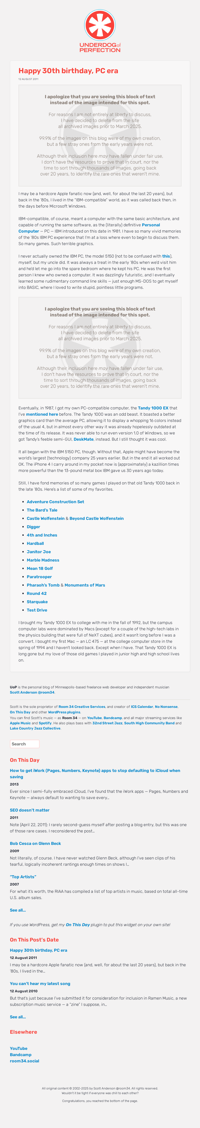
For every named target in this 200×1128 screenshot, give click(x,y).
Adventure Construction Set (55, 501)
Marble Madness (43, 560)
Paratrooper (39, 576)
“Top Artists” (23, 876)
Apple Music (20, 723)
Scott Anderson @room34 (32, 692)
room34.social (24, 1060)
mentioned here (42, 414)
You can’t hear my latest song (40, 983)
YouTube (94, 718)
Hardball (35, 543)
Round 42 (37, 593)
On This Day (20, 712)
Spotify (45, 723)
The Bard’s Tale (42, 510)
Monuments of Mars (85, 585)
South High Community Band (149, 723)
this (166, 256)
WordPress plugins (64, 712)
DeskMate (83, 439)
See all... (18, 910)
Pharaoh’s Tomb (43, 585)
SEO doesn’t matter (29, 810)
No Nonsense (166, 707)
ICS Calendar (142, 707)
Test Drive (37, 610)
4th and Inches (42, 535)
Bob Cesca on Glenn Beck (35, 843)
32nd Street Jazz (107, 723)
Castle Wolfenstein (46, 518)
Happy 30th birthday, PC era (38, 950)
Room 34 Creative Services (82, 707)
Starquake (37, 601)
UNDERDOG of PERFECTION (100, 26)
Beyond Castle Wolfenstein (97, 518)
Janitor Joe (39, 551)
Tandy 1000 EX (153, 408)
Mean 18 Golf (40, 568)
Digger (33, 526)
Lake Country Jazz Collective (35, 728)
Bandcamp (113, 718)
